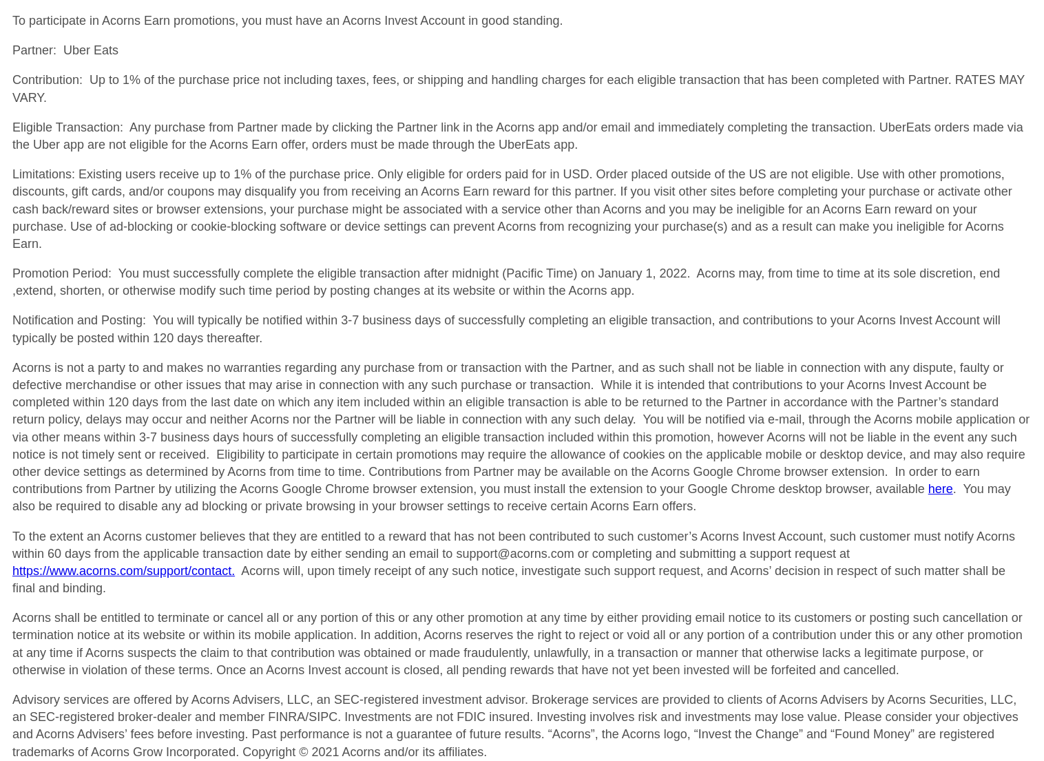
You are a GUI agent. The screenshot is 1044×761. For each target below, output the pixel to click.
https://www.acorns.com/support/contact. (123, 571)
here (940, 489)
